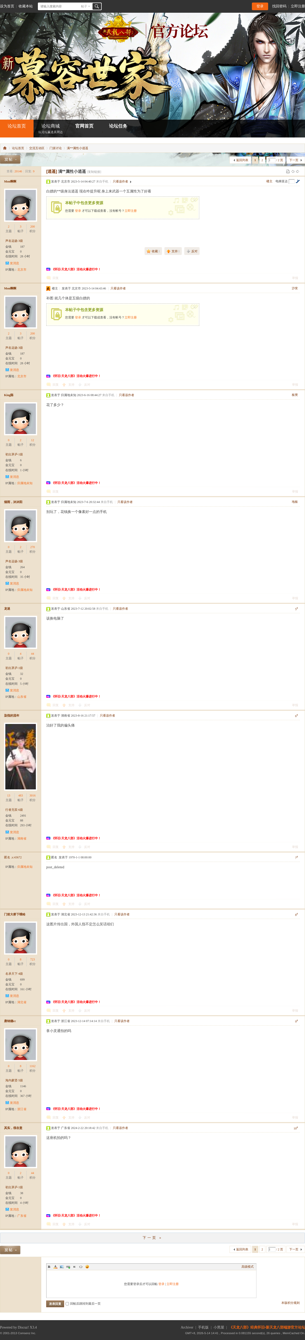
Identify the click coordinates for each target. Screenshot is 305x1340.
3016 (32, 795)
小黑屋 (219, 1327)
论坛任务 (118, 126)
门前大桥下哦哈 (14, 914)
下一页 (293, 160)
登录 (260, 6)
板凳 (295, 395)
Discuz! (23, 1327)
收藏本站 (26, 6)
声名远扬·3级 (14, 241)
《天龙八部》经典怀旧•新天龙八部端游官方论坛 (267, 1327)
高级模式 (247, 1266)
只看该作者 (120, 181)
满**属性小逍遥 (77, 148)
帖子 (84, 6)
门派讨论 (56, 148)
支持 (71, 384)
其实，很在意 (13, 1128)
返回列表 (242, 160)
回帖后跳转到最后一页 (83, 1303)
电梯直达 (282, 181)
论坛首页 (17, 126)
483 (20, 795)
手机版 (203, 1327)
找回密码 (279, 6)
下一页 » (152, 1238)
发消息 (14, 263)
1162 (32, 1066)
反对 (87, 384)
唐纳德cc (10, 1021)
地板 (295, 502)
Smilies (87, 1266)
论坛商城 (50, 129)
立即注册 (298, 6)
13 (8, 795)
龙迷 (7, 608)
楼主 (269, 181)
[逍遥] (51, 171)
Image (61, 1266)
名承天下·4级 (14, 973)
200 (32, 226)
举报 (295, 278)
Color (55, 1266)
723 (32, 959)
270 (32, 547)
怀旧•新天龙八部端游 (5, 148)
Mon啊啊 (10, 181)
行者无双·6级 (14, 810)
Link (68, 1266)
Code (80, 1266)
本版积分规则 (290, 1303)
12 (32, 440)
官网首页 (84, 126)
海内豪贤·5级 (14, 1080)
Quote (74, 1266)
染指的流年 (11, 715)
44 (32, 653)
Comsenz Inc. (27, 1333)
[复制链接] (94, 172)
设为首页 (7, 6)
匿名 (13, 857)
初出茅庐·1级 (14, 454)
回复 (56, 278)
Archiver (187, 1327)
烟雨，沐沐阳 (13, 502)
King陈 (8, 395)
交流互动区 (36, 148)
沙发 (295, 288)
